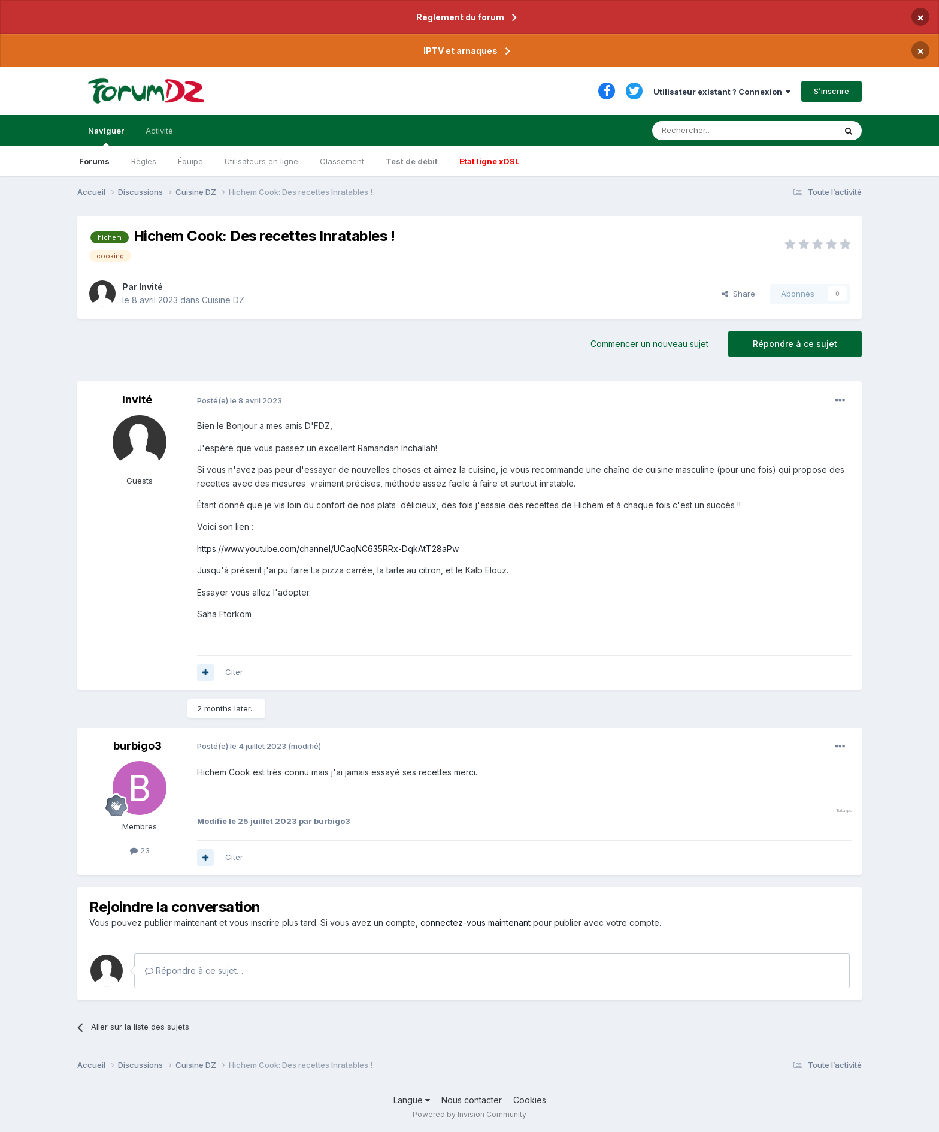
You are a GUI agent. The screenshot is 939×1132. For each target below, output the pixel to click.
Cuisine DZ (223, 300)
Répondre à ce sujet (795, 344)
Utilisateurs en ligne (261, 161)
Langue (411, 1100)
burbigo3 (137, 745)
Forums (94, 161)
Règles (143, 161)
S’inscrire (831, 91)
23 (140, 850)
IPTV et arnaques (460, 51)
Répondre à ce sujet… (194, 970)
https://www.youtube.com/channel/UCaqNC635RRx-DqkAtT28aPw (328, 549)
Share (738, 293)
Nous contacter (471, 1100)
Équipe (190, 161)
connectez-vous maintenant (475, 922)
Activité (159, 130)
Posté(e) (239, 400)
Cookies (529, 1100)
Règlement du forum (460, 17)
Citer (234, 672)
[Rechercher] (717, 130)
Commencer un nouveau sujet (649, 344)
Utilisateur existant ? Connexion (721, 91)
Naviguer (106, 136)
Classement (342, 161)
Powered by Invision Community (469, 1114)
